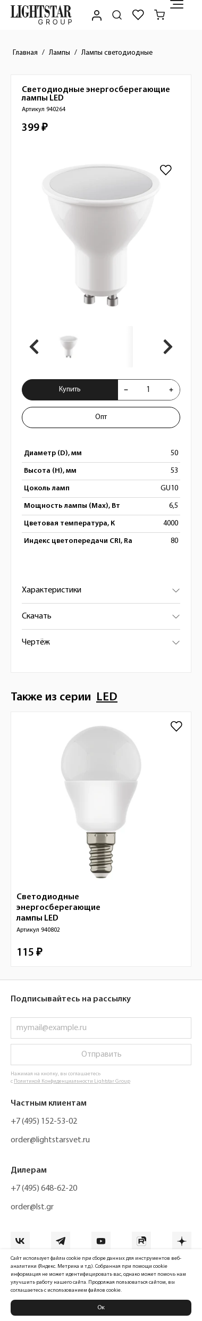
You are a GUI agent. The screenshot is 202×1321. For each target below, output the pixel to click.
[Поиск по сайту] (117, 15)
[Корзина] (159, 15)
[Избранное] (138, 15)
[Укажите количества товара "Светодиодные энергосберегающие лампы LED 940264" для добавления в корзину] (148, 390)
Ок (101, 1308)
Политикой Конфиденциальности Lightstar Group (72, 1081)
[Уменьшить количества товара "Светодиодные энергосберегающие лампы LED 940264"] (125, 390)
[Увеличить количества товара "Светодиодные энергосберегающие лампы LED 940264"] (171, 390)
